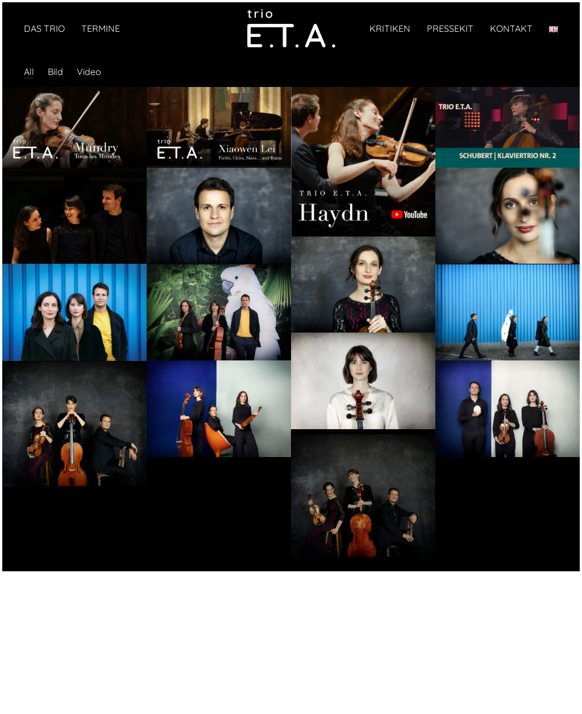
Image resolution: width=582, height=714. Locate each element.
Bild (55, 71)
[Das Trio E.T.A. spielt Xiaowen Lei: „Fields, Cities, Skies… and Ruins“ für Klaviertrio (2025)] (219, 128)
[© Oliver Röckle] (74, 217)
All (29, 71)
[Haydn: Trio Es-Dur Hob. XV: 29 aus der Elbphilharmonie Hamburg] (363, 163)
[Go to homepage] (291, 29)
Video (89, 71)
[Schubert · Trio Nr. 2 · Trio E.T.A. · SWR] (507, 128)
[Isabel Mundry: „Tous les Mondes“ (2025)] (74, 128)
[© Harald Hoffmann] (219, 217)
